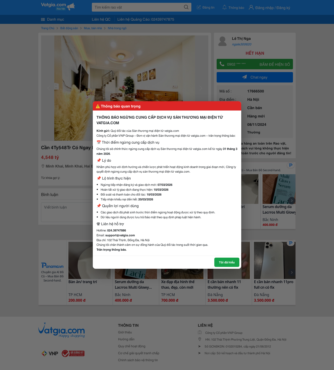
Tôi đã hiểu (227, 262)
